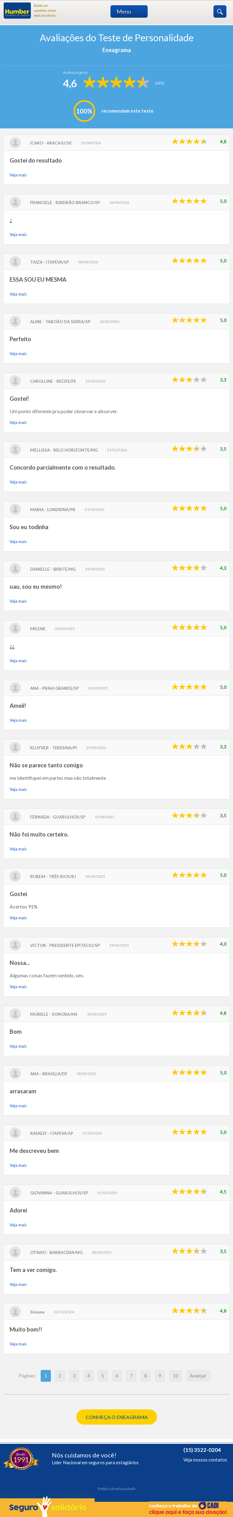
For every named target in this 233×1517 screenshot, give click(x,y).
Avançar (198, 1375)
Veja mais (18, 174)
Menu (131, 11)
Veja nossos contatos (205, 1459)
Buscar (220, 11)
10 (175, 1375)
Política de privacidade (117, 1488)
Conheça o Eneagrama (117, 1417)
